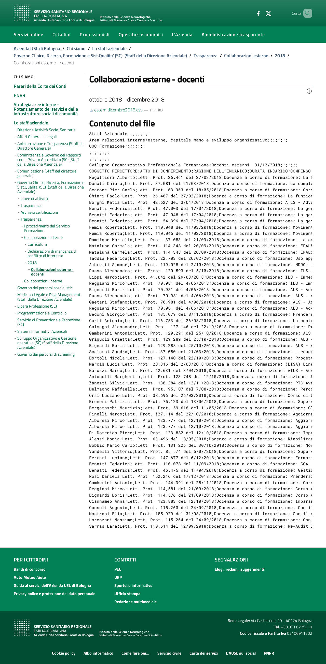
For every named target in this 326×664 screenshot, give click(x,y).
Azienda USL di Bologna (37, 48)
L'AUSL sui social (241, 653)
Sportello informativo (133, 585)
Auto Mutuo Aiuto (30, 577)
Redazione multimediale (135, 602)
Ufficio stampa (127, 593)
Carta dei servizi (203, 653)
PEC (117, 569)
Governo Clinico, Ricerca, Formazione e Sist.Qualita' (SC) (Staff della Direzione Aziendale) (100, 55)
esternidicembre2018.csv (116, 109)
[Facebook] (251, 13)
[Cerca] (306, 13)
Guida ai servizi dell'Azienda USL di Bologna (52, 585)
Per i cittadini (31, 560)
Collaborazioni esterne (246, 55)
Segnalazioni (231, 560)
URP (118, 577)
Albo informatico (98, 653)
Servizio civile (169, 653)
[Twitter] (261, 13)
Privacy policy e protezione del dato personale (54, 593)
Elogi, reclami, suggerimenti (239, 569)
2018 (280, 55)
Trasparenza (206, 55)
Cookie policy (63, 653)
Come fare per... (135, 653)
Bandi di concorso (30, 569)
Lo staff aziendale (109, 48)
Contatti (125, 560)
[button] (309, 91)
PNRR (269, 653)
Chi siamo (76, 48)
